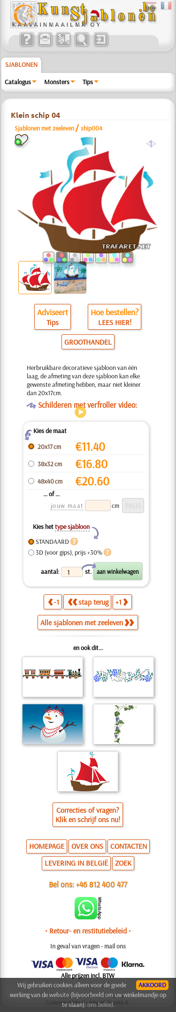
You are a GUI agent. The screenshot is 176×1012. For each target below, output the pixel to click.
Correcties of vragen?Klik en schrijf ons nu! (87, 814)
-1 (53, 601)
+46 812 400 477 (101, 884)
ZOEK (123, 862)
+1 (121, 601)
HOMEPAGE (46, 846)
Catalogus (18, 82)
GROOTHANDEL (88, 342)
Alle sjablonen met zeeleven (87, 622)
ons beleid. (101, 1004)
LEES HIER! (114, 322)
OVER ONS (87, 846)
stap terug (88, 601)
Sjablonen (21, 64)
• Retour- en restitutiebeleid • (88, 930)
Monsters (56, 82)
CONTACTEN (128, 846)
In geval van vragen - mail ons (88, 946)
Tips (88, 82)
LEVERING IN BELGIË (76, 862)
